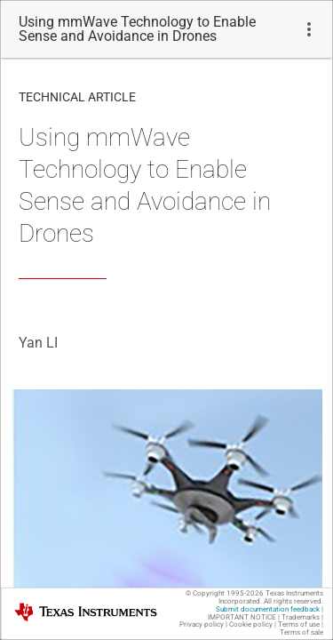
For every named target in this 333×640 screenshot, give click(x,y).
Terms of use (299, 624)
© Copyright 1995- (225, 593)
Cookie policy (251, 624)
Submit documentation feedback (268, 609)
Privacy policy (201, 624)
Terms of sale (301, 632)
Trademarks (300, 617)
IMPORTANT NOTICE (242, 617)
